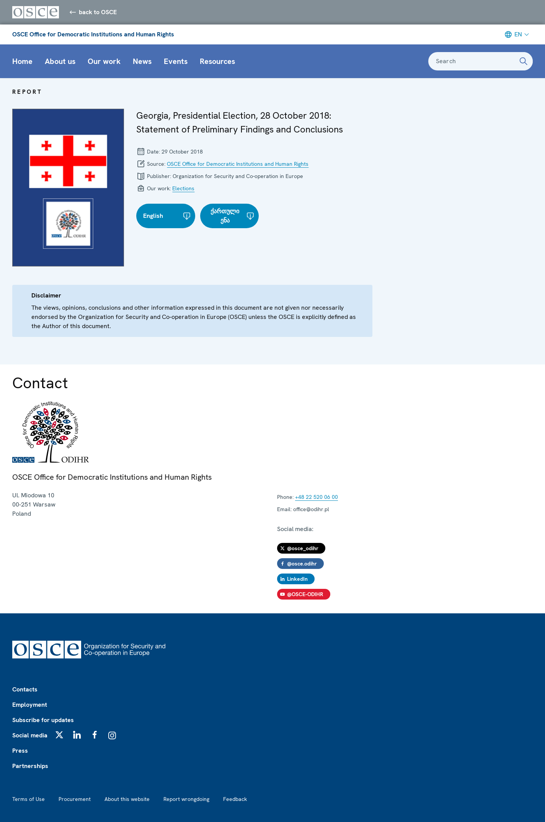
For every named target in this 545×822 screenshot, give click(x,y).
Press (20, 751)
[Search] (523, 61)
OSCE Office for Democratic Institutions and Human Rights (93, 34)
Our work (104, 61)
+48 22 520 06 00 (316, 497)
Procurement (75, 799)
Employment (29, 705)
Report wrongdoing (186, 799)
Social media (29, 735)
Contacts (25, 689)
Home (22, 61)
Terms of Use (28, 799)
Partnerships (30, 766)
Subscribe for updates (43, 720)
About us (60, 61)
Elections (183, 188)
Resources (217, 61)
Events (176, 61)
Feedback (235, 799)
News (142, 61)
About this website (127, 799)
